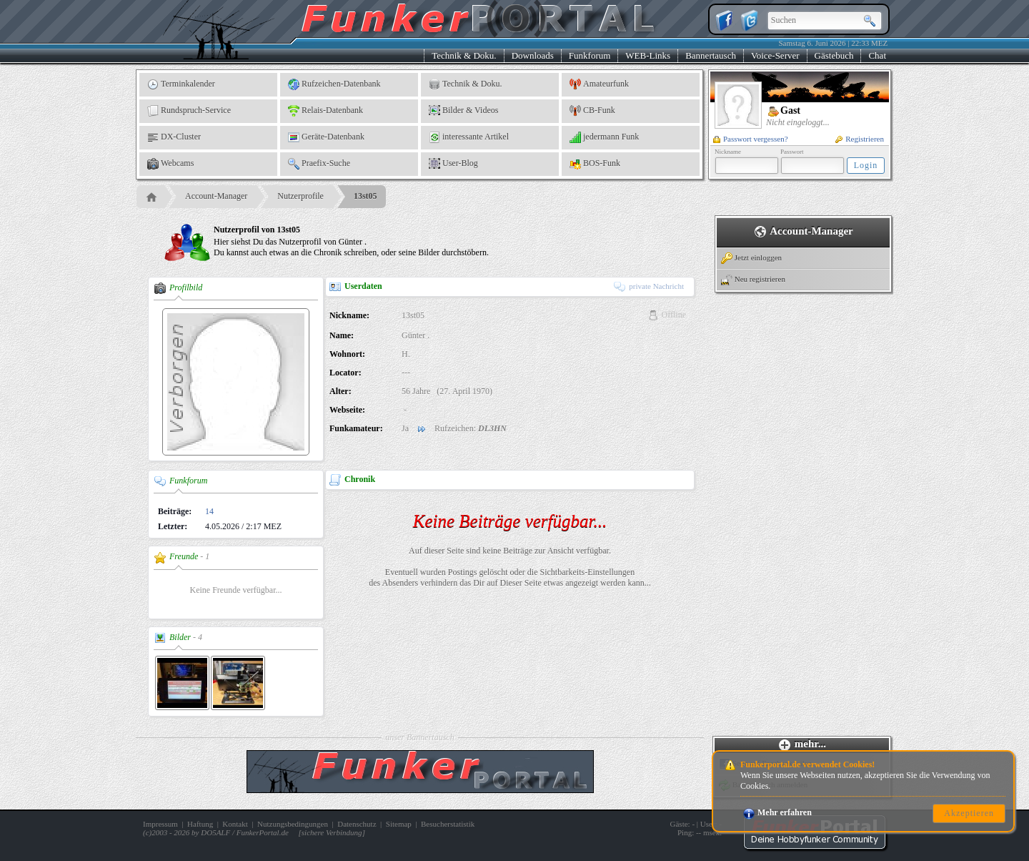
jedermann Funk (604, 137)
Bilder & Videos (463, 111)
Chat (877, 55)
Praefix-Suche (319, 163)
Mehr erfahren (777, 812)
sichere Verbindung (332, 832)
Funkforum (590, 55)
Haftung (200, 824)
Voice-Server (775, 55)
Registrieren (859, 138)
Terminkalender (181, 84)
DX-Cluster (174, 137)
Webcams (170, 163)
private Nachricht (649, 286)
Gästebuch (834, 55)
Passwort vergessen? (750, 138)
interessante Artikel (469, 137)
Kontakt (234, 824)
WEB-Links (647, 55)
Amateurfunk (599, 84)
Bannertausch (710, 55)
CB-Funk (592, 111)
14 (209, 511)
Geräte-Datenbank (326, 137)
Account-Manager (216, 196)
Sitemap (399, 824)
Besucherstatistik (447, 824)
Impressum (160, 824)
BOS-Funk (595, 163)
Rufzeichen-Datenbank (334, 84)
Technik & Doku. (464, 55)
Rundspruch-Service (189, 111)
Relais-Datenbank (325, 111)
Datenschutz (356, 824)
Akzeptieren (969, 813)
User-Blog (453, 163)
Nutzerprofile (300, 196)
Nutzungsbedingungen (292, 824)
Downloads (533, 55)
